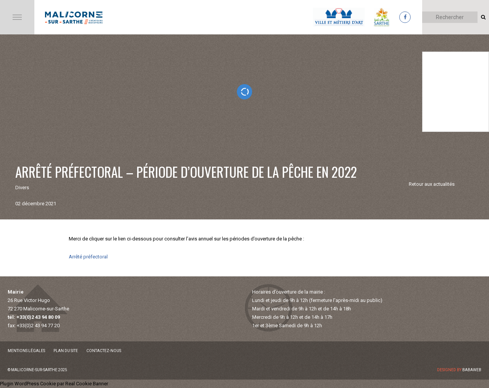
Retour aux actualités (432, 184)
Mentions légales (26, 351)
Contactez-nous (103, 351)
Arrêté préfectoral (88, 257)
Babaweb (471, 370)
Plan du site (65, 351)
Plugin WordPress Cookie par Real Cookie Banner (54, 383)
